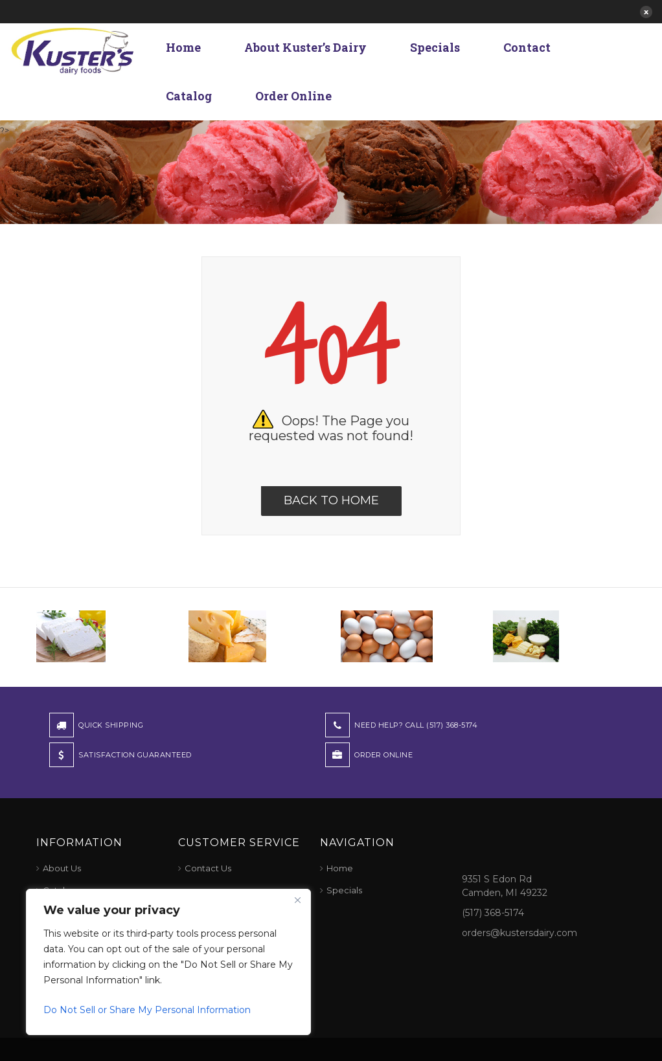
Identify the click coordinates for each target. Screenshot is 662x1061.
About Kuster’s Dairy (305, 47)
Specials (435, 47)
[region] (168, 962)
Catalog (189, 96)
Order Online (293, 96)
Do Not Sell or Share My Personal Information (147, 1010)
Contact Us (208, 868)
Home (183, 47)
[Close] (297, 900)
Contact (527, 47)
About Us (62, 868)
